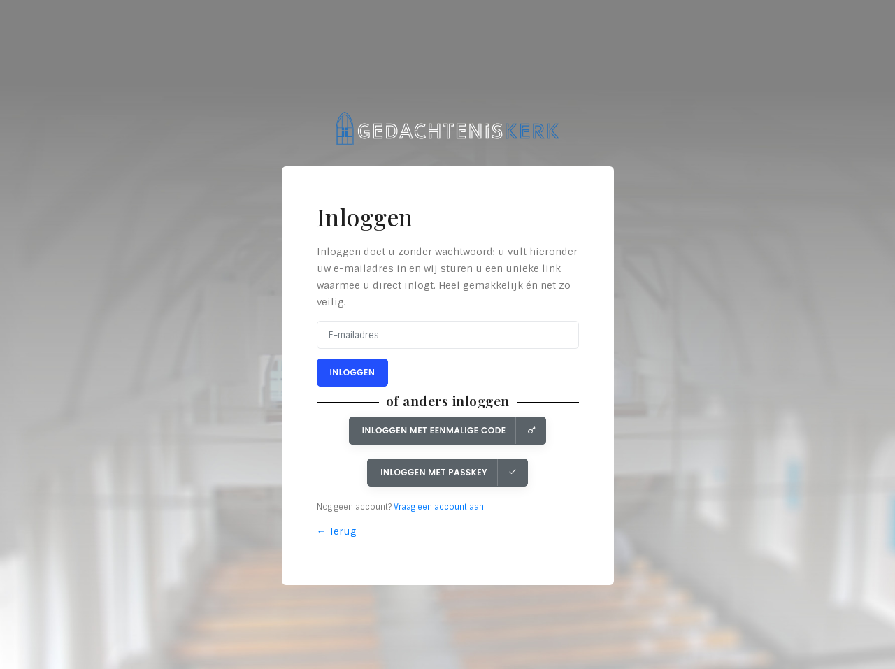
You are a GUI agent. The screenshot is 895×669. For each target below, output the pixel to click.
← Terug (337, 531)
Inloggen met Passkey (448, 472)
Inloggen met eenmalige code (449, 430)
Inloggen (352, 372)
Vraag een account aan (439, 507)
